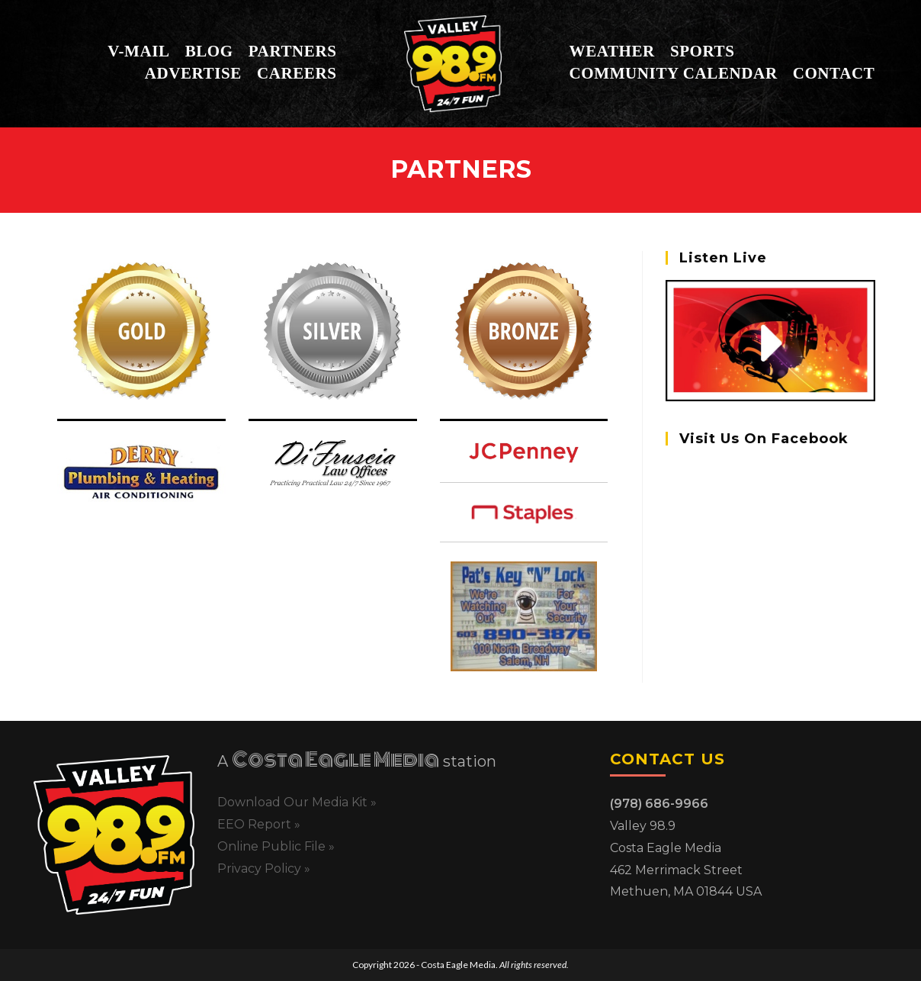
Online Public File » (276, 846)
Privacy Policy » (263, 868)
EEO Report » (258, 824)
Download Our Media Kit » (297, 802)
